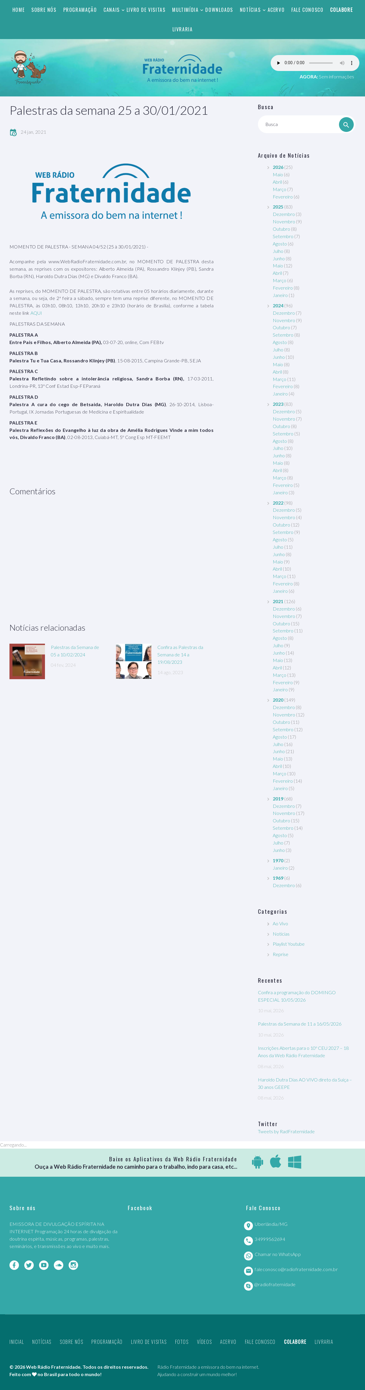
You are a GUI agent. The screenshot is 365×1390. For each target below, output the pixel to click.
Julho (278, 251)
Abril (277, 182)
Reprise (280, 954)
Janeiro (280, 295)
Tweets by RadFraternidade (286, 1131)
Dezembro (284, 214)
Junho (279, 258)
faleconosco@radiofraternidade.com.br (296, 1269)
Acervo (276, 9)
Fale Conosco (307, 9)
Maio (278, 174)
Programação (80, 9)
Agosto (280, 243)
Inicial (16, 1341)
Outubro (281, 229)
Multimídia (185, 9)
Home (18, 9)
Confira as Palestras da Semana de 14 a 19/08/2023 (180, 654)
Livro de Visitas (146, 9)
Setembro (283, 236)
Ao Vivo (280, 923)
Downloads (219, 9)
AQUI (36, 313)
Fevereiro (283, 196)
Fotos (182, 1341)
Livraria (182, 29)
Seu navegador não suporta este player (315, 63)
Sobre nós (43, 9)
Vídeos (204, 1341)
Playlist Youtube (289, 944)
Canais (112, 9)
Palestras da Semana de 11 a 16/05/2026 (299, 1023)
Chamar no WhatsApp (278, 1254)
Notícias (250, 9)
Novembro (284, 221)
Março (279, 189)
